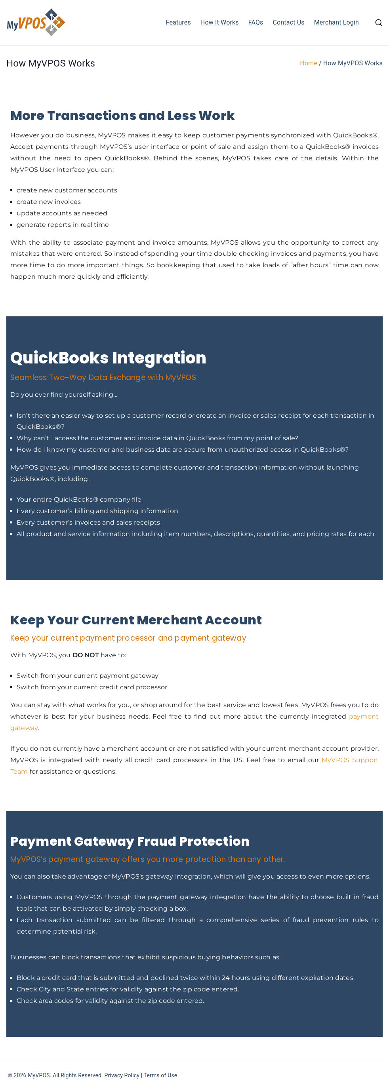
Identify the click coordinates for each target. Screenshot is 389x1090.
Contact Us (289, 22)
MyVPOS (39, 1075)
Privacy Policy (122, 1075)
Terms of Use (160, 1075)
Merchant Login (336, 22)
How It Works (219, 22)
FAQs (255, 22)
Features (178, 22)
